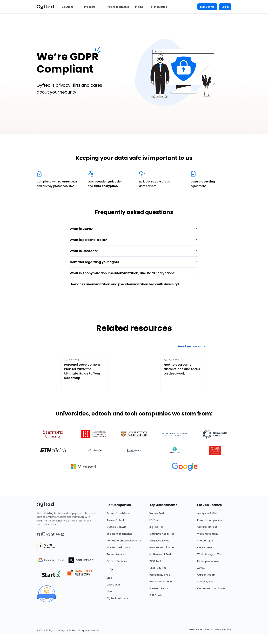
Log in (225, 7)
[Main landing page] (47, 7)
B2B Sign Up (207, 7)
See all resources (191, 346)
